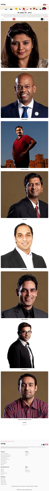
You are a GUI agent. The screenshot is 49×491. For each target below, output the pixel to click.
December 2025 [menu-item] (3, 482)
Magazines (3, 476)
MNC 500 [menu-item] (2, 464)
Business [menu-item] (2, 468)
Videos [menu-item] (26, 468)
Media (26, 467)
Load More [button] (24, 422)
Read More (46, 16)
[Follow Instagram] (47, 444)
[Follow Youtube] (45, 444)
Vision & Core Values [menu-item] (29, 486)
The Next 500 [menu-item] (3, 460)
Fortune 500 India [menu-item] (4, 457)
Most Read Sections (5, 467)
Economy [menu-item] (2, 471)
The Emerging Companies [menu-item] (5, 456)
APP (44, 4)
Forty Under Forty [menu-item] (4, 461)
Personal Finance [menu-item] (4, 473)
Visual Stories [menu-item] (27, 471)
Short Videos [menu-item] (27, 470)
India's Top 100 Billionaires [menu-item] (6, 455)
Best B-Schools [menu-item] (3, 463)
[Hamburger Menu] (47, 4)
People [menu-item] (26, 455)
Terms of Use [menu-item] (22, 486)
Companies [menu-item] (27, 453)
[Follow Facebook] (42, 444)
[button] (24, 11)
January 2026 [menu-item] (3, 481)
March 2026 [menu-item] (3, 478)
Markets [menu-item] (2, 470)
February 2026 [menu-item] (3, 480)
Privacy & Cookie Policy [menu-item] (15, 486)
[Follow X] (43, 444)
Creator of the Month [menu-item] (4, 453)
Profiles (26, 451)
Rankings (3, 451)
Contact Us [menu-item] (36, 486)
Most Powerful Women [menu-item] (5, 459)
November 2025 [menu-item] (3, 484)
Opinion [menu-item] (2, 474)
